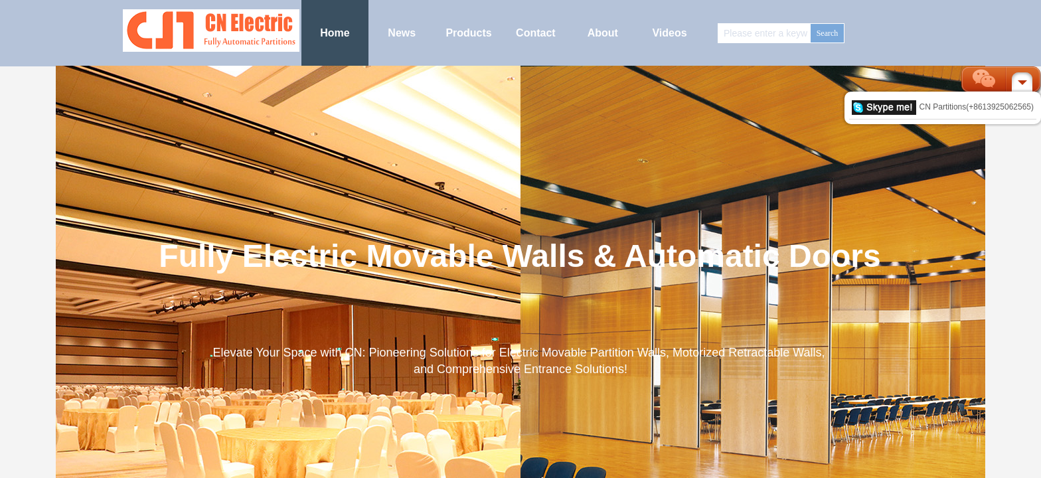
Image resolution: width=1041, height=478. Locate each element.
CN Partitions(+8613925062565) (943, 107)
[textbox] (764, 33)
